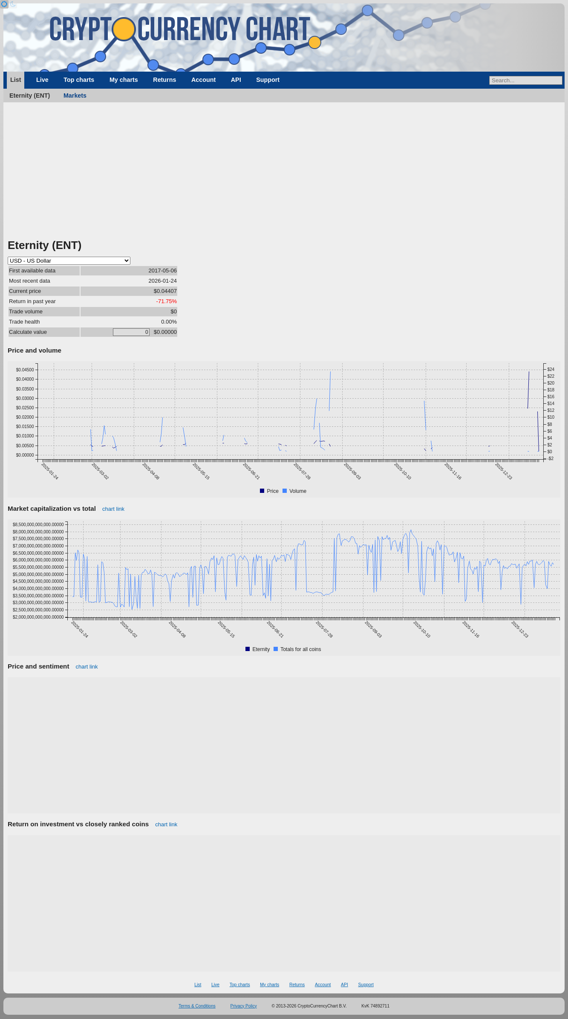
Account (203, 79)
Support (268, 79)
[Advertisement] (284, 173)
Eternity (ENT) (29, 95)
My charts (124, 79)
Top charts (78, 79)
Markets (74, 95)
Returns (164, 79)
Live (42, 79)
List (15, 79)
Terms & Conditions (197, 1006)
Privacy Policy (244, 1006)
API (236, 79)
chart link (113, 509)
